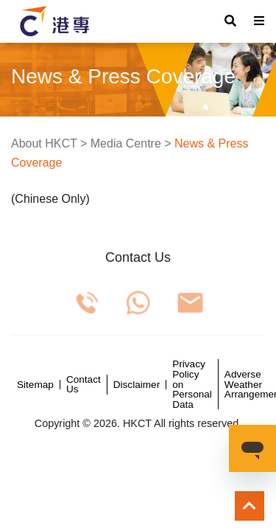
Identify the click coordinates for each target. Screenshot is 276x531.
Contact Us (83, 385)
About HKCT (44, 143)
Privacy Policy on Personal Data (192, 384)
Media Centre (126, 143)
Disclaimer (136, 385)
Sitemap (35, 385)
